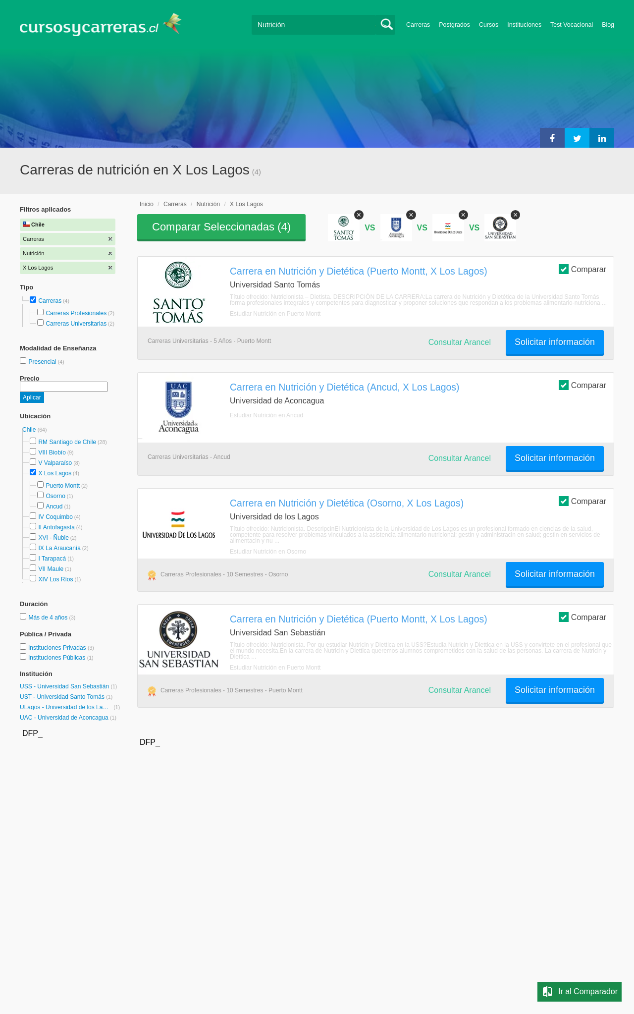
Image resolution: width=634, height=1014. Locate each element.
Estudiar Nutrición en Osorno (268, 551)
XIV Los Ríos (55, 579)
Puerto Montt (63, 485)
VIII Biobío (51, 452)
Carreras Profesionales (76, 313)
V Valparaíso (55, 462)
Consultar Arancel (459, 342)
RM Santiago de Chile (67, 442)
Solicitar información (555, 342)
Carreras (418, 25)
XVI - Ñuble (53, 537)
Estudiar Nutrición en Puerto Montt (275, 313)
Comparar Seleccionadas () (221, 227)
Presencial (42, 361)
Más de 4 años (48, 617)
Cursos (488, 25)
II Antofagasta (56, 527)
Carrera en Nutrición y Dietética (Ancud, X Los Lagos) (344, 387)
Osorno (55, 496)
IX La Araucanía (59, 548)
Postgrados (454, 25)
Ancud (54, 506)
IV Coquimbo (55, 516)
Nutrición (208, 204)
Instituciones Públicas (61, 657)
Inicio (147, 204)
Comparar (582, 269)
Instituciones (524, 25)
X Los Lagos (54, 473)
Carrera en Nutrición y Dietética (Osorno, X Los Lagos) (347, 503)
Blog (608, 25)
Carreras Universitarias (76, 323)
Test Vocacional (571, 25)
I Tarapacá (52, 558)
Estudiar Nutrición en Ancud (266, 415)
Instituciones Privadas (61, 647)
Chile (30, 429)
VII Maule (50, 568)
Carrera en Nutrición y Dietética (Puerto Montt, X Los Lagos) (358, 271)
